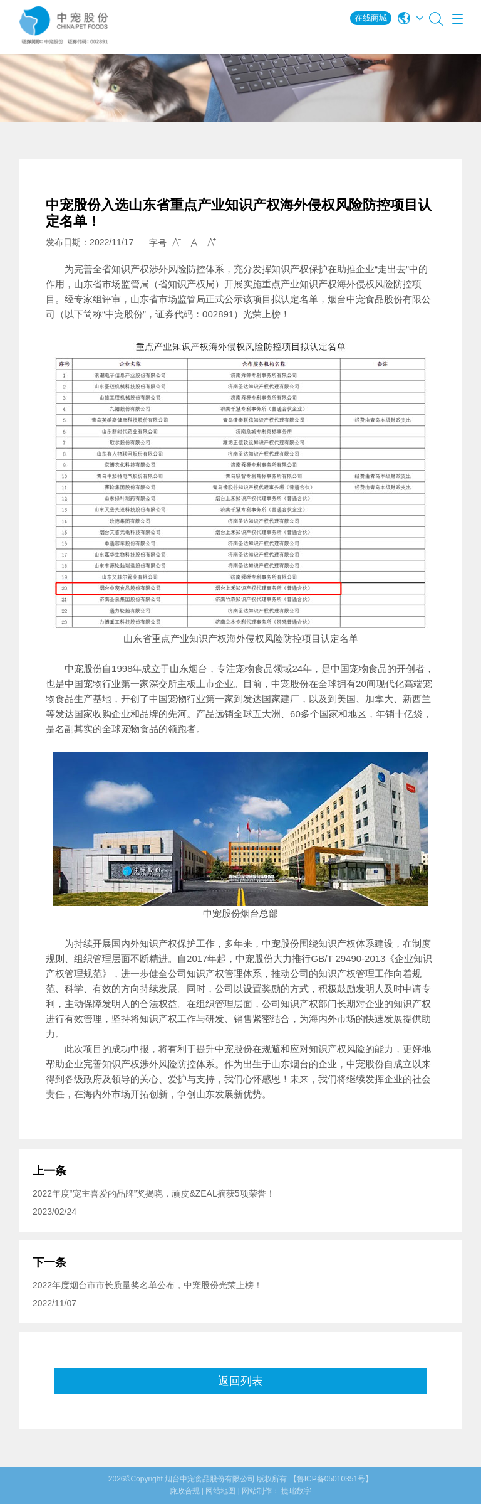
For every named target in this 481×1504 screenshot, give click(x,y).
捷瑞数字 (296, 1490)
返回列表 (240, 1381)
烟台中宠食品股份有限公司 (210, 1479)
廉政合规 (185, 1490)
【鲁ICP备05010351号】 (331, 1479)
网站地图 (220, 1490)
